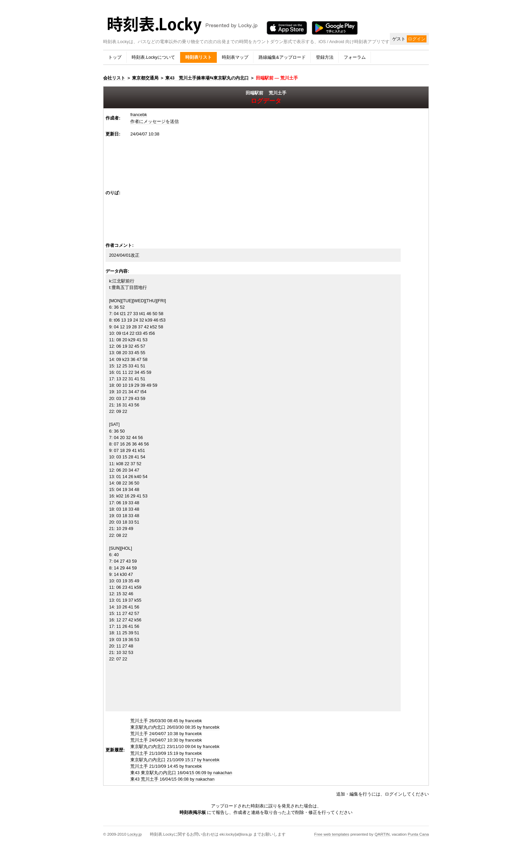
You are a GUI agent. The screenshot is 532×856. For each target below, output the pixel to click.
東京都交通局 (145, 77)
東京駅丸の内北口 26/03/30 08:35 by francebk (175, 727)
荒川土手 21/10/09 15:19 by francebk (166, 753)
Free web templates (331, 834)
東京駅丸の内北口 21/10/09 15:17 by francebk (175, 759)
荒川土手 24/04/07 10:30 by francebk (166, 740)
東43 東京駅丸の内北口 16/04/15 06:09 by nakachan (181, 772)
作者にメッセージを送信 (154, 121)
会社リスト (114, 77)
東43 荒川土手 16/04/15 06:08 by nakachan (172, 779)
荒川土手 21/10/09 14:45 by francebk (166, 766)
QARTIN (382, 834)
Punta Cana (418, 834)
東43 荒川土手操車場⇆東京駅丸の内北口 (207, 77)
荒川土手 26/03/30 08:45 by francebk (166, 720)
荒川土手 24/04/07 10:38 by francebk (166, 733)
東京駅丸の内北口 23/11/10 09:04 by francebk (175, 746)
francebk (138, 114)
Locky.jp (134, 834)
